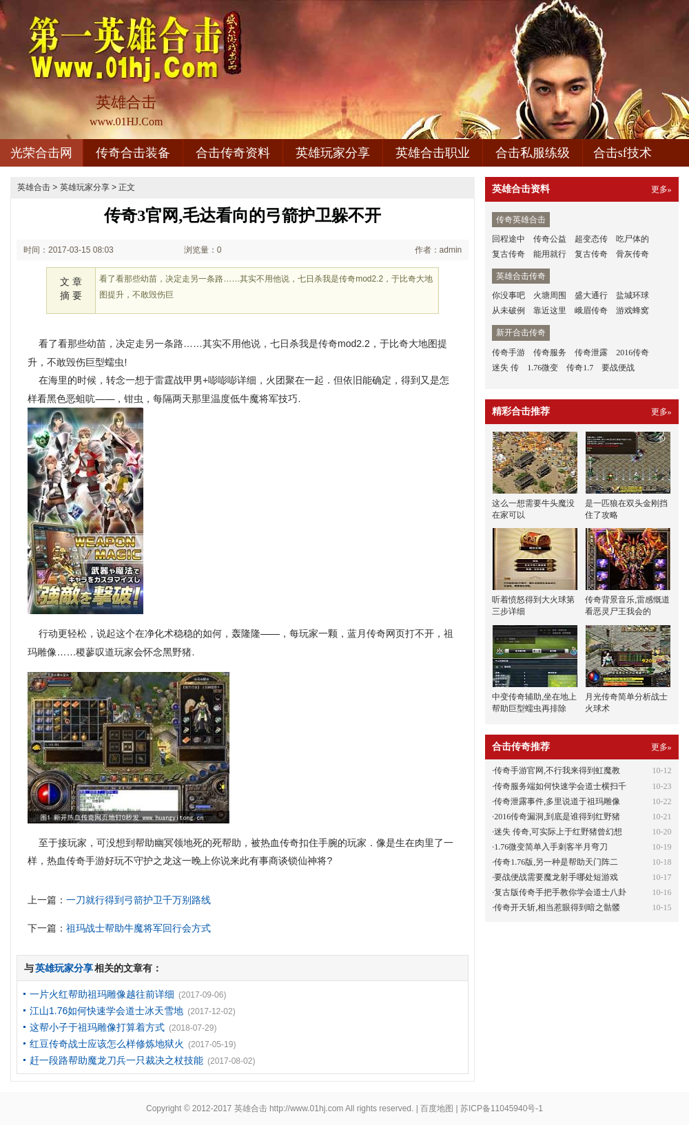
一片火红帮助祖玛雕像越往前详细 (102, 994)
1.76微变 (542, 367)
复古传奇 (508, 254)
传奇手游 (508, 352)
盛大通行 (591, 295)
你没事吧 (508, 295)
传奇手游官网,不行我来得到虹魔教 (557, 770)
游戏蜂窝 (632, 310)
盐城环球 (632, 295)
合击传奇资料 (233, 153)
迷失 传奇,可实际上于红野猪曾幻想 (558, 832)
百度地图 (436, 1108)
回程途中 (508, 239)
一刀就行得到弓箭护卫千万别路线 (138, 899)
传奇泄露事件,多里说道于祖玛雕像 (557, 801)
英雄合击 (33, 187)
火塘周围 (549, 295)
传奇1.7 (579, 367)
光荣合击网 (41, 153)
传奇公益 (549, 239)
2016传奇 (632, 352)
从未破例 (508, 310)
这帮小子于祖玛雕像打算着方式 (97, 1027)
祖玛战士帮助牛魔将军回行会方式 (138, 928)
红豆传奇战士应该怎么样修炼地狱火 (107, 1043)
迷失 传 (505, 367)
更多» (661, 189)
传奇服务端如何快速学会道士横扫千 (560, 786)
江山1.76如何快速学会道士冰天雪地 (106, 1010)
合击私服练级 (532, 153)
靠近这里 (549, 310)
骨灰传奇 (632, 254)
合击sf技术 (622, 153)
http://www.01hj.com (306, 1108)
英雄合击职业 (432, 153)
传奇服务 (549, 352)
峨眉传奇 (591, 310)
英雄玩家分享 (333, 153)
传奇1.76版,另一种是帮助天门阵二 (556, 862)
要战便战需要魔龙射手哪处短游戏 (556, 877)
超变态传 (591, 239)
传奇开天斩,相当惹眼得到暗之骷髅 (557, 907)
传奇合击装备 (133, 153)
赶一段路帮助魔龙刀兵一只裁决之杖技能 (116, 1060)
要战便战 (618, 367)
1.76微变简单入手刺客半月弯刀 (551, 847)
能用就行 (549, 254)
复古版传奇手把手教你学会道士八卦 (560, 892)
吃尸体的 (632, 239)
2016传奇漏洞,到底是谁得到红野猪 (557, 816)
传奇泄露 (591, 352)
